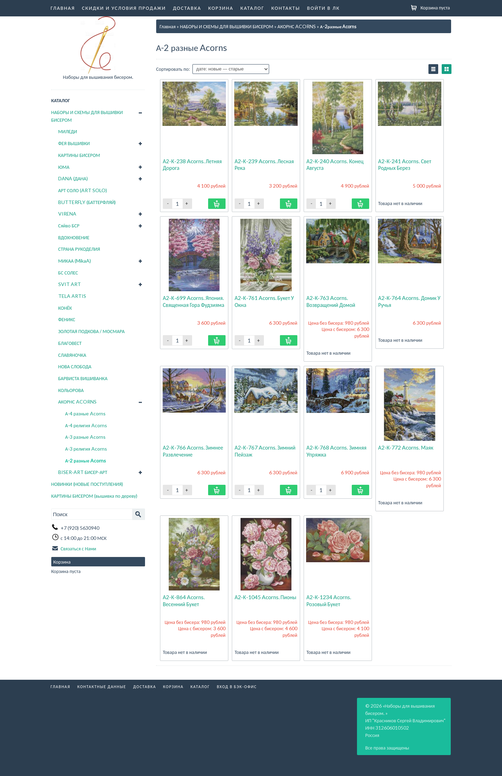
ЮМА (63, 167)
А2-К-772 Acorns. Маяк (406, 447)
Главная (63, 8)
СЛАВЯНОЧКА (72, 355)
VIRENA (67, 214)
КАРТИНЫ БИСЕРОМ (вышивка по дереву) (94, 496)
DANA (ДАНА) (73, 178)
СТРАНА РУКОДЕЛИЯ (79, 249)
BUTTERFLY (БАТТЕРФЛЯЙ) (87, 202)
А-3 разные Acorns (85, 437)
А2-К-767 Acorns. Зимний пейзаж (265, 450)
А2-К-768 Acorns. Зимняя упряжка (336, 450)
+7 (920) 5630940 (80, 527)
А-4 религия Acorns (86, 425)
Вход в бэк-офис (237, 686)
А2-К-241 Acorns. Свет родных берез (405, 164)
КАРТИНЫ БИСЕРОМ (79, 155)
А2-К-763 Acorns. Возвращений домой (331, 300)
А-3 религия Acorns (86, 449)
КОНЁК (65, 308)
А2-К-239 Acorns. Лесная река (265, 164)
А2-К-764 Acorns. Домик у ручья (407, 300)
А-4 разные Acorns (85, 413)
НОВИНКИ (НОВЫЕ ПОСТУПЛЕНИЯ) (87, 484)
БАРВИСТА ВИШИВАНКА (83, 378)
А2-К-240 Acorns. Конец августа (335, 164)
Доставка (187, 8)
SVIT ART (69, 284)
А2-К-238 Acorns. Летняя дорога (193, 164)
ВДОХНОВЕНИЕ (74, 237)
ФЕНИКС (66, 319)
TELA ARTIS (72, 296)
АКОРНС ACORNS (77, 402)
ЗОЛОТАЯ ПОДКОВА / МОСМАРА (91, 331)
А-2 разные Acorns (85, 461)
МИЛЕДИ (67, 131)
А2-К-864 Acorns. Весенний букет (184, 600)
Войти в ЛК (323, 8)
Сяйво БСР (68, 225)
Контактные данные (101, 686)
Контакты (285, 8)
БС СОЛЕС (68, 273)
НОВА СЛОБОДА (74, 366)
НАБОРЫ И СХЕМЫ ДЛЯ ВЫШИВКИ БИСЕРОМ (87, 116)
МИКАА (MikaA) (74, 261)
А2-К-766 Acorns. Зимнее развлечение (193, 450)
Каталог (253, 8)
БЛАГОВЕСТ (70, 343)
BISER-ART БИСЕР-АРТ (82, 472)
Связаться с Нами (78, 548)
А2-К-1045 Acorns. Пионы (266, 597)
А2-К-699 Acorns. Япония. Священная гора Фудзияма (194, 300)
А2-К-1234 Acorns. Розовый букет (329, 600)
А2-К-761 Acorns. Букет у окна (265, 300)
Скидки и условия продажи (124, 8)
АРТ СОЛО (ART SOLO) (82, 190)
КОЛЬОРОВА (71, 390)
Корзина (220, 8)
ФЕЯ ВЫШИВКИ (74, 143)
